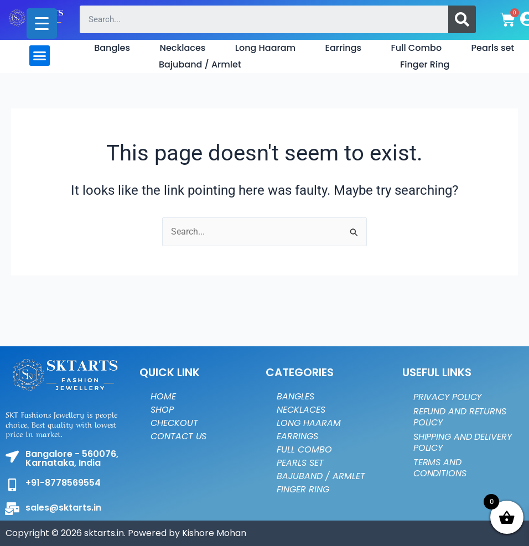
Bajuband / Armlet (200, 64)
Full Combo (416, 47)
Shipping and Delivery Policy (462, 442)
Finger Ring (424, 64)
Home (163, 396)
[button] (39, 55)
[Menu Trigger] (42, 23)
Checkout (174, 423)
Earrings (343, 47)
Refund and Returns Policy (459, 417)
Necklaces (182, 47)
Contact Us (178, 436)
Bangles (112, 47)
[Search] (462, 19)
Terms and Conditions (439, 468)
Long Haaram (265, 47)
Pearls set (493, 47)
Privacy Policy (447, 397)
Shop (162, 409)
